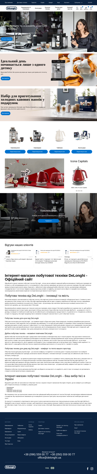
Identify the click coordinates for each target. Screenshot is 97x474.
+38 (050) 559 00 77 (62, 454)
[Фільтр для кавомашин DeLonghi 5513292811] (37, 252)
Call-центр (79, 2)
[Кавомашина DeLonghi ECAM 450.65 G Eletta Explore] (8, 252)
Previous (5, 258)
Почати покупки (6, 39)
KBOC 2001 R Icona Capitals (79, 187)
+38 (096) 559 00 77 (36, 454)
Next (92, 258)
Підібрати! (48, 221)
